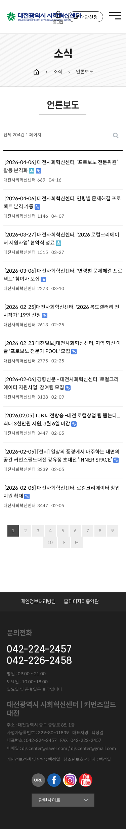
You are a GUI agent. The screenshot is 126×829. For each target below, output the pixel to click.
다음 (64, 542)
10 (50, 542)
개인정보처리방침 (38, 602)
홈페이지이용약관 (81, 602)
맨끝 (77, 542)
